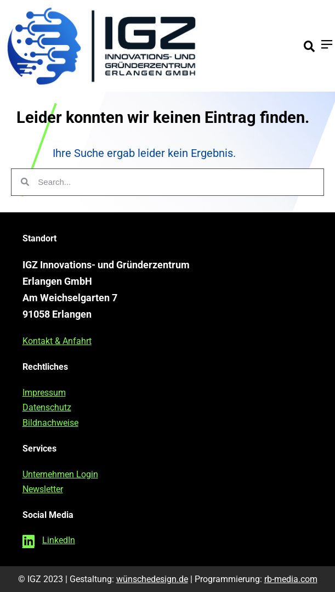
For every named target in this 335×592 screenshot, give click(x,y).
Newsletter (42, 489)
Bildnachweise (50, 423)
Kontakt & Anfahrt (57, 341)
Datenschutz (46, 407)
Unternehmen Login (60, 474)
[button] (309, 46)
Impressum (44, 392)
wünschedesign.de (152, 579)
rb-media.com (290, 579)
